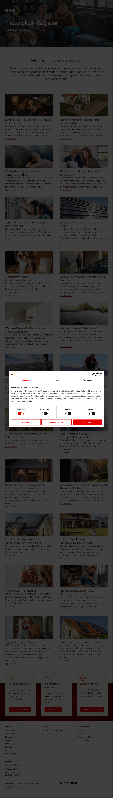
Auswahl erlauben (56, 422)
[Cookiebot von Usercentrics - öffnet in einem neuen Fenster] (93, 374)
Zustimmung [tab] (25, 380)
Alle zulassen (87, 422)
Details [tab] (56, 380)
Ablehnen (25, 422)
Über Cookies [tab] (88, 380)
